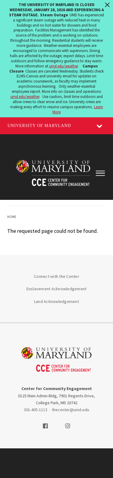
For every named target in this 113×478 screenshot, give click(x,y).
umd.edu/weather (63, 66)
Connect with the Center (56, 276)
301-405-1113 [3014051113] (35, 409)
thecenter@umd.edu (70, 409)
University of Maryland (39, 125)
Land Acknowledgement (56, 301)
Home (11, 217)
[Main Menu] (100, 173)
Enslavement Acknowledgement (57, 288)
